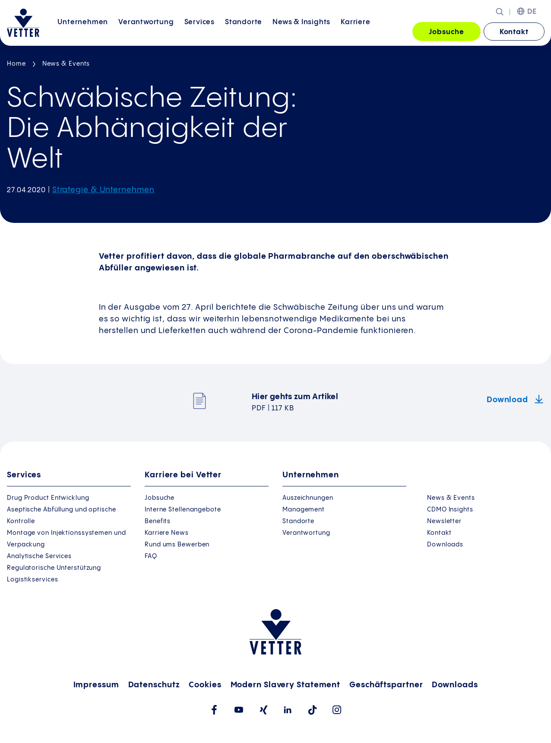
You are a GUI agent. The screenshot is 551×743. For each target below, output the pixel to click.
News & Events (66, 64)
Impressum (96, 685)
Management (303, 510)
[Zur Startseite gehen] (23, 23)
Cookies (205, 685)
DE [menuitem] (532, 12)
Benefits (158, 521)
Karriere (355, 31)
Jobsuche (446, 32)
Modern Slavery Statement (286, 685)
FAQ (151, 556)
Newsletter (444, 521)
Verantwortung (146, 31)
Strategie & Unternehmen (103, 190)
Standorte (243, 31)
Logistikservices (32, 580)
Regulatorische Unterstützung (54, 568)
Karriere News (167, 533)
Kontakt (514, 32)
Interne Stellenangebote (183, 510)
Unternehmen (82, 31)
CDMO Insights (450, 510)
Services (199, 31)
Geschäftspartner (386, 685)
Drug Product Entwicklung (48, 498)
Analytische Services (39, 556)
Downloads (445, 545)
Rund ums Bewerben (177, 545)
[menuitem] (82, 32)
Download (508, 400)
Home (16, 64)
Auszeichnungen (307, 498)
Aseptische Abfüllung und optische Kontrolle (61, 515)
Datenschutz (154, 685)
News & (301, 31)
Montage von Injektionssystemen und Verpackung (66, 539)
